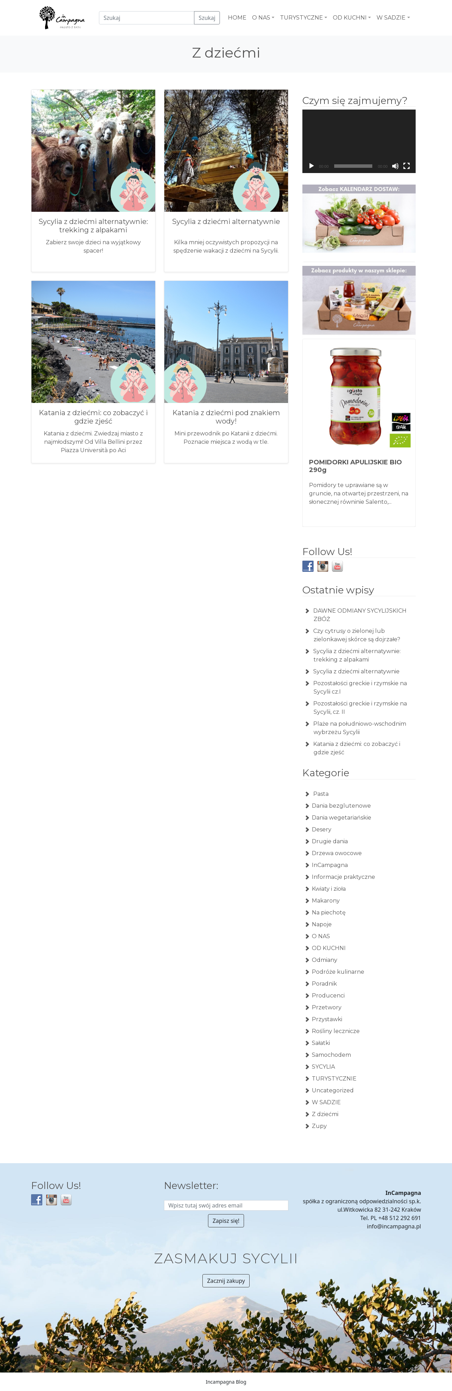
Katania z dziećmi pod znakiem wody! (226, 417)
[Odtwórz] (311, 166)
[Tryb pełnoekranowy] (406, 166)
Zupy (319, 1126)
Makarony (326, 900)
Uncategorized (333, 1090)
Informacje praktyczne (343, 877)
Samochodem (331, 1055)
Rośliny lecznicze (336, 1031)
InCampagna (330, 865)
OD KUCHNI (329, 948)
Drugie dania (330, 841)
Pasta (320, 794)
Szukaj (207, 18)
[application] (359, 141)
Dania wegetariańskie (341, 817)
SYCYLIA (323, 1066)
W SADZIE (326, 1102)
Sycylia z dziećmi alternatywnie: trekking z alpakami (93, 225)
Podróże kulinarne (338, 972)
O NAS (321, 936)
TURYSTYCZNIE (334, 1078)
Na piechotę (329, 912)
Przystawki (327, 1019)
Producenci (328, 995)
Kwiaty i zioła (329, 888)
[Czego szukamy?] (146, 17)
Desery (321, 829)
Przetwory (327, 1007)
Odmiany (324, 960)
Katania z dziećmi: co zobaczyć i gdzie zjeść (93, 417)
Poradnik (324, 983)
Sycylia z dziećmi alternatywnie (226, 221)
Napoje (322, 924)
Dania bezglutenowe (341, 805)
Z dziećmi (325, 1114)
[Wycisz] (395, 166)
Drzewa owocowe (337, 853)
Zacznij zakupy (226, 1281)
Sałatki (321, 1043)
